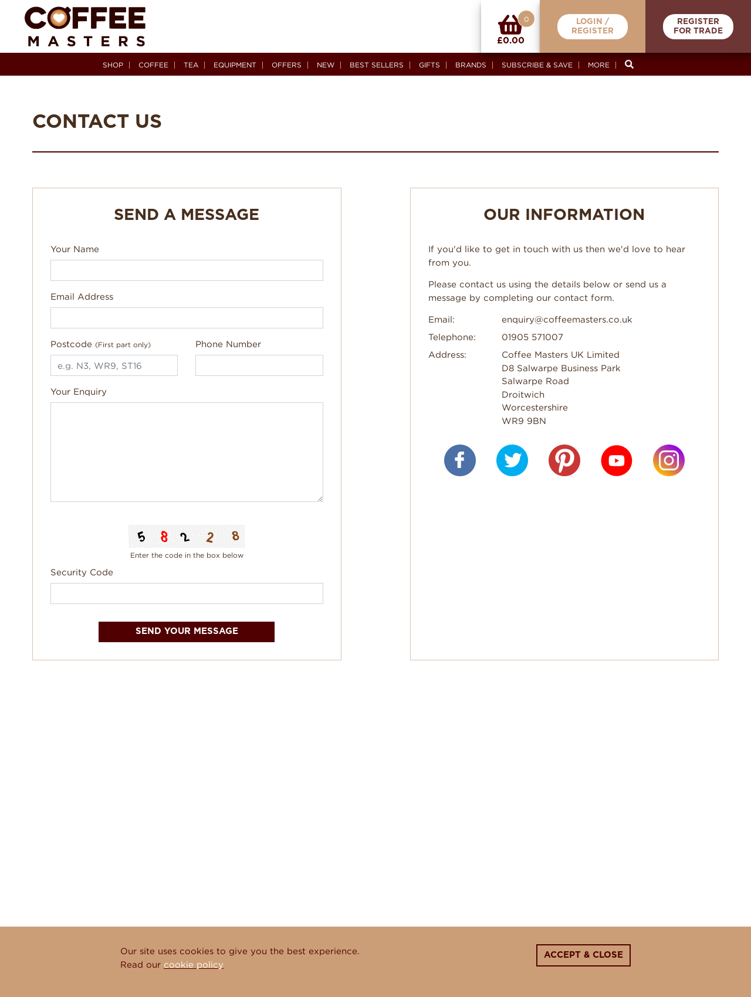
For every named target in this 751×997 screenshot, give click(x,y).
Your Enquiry (78, 391)
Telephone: (452, 336)
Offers (287, 65)
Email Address (81, 296)
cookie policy (194, 964)
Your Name (74, 248)
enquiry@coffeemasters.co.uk (567, 319)
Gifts (429, 65)
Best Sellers (377, 65)
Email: (441, 319)
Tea (191, 65)
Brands (470, 65)
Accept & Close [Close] (583, 955)
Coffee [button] (153, 65)
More (599, 65)
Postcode (100, 343)
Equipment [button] (235, 65)
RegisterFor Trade (698, 27)
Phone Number (228, 343)
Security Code (81, 572)
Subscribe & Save (537, 65)
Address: (447, 354)
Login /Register (592, 27)
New (325, 65)
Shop (113, 65)
